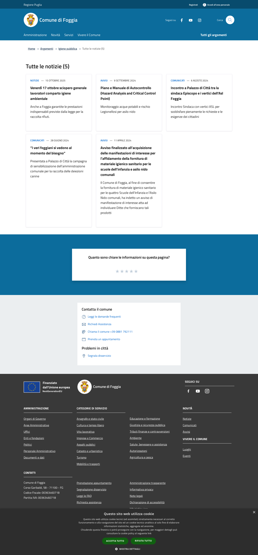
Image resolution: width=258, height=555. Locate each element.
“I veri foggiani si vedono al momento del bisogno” (51, 150)
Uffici (27, 431)
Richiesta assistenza (89, 502)
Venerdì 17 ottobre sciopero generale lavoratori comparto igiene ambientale (58, 93)
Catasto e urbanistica (89, 451)
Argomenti (46, 48)
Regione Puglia (33, 5)
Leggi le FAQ (84, 496)
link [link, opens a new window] (149, 533)
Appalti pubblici (86, 444)
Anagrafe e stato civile (90, 419)
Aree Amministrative (36, 425)
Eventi (187, 456)
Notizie (34, 80)
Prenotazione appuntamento (94, 483)
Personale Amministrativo (39, 451)
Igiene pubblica (67, 48)
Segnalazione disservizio (91, 489)
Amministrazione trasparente (148, 483)
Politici (28, 444)
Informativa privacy (141, 489)
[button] (129, 549)
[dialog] (129, 532)
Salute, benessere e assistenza (148, 444)
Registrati (193, 4)
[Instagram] (198, 19)
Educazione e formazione (145, 418)
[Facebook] (180, 19)
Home (31, 48)
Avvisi (104, 80)
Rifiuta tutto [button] (143, 540)
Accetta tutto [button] (115, 540)
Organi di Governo (35, 419)
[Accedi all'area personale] (216, 5)
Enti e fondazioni (34, 438)
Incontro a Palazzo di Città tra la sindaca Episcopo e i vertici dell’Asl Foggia (197, 93)
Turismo (81, 457)
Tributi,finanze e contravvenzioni (150, 431)
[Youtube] (189, 19)
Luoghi (187, 449)
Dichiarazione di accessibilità (147, 502)
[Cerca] (230, 20)
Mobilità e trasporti (88, 464)
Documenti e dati (34, 457)
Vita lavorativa (85, 431)
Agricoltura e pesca (141, 457)
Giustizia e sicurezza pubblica (147, 425)
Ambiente (136, 438)
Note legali (136, 496)
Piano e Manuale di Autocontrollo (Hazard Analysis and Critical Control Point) (128, 93)
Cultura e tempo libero (90, 425)
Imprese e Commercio (90, 438)
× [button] (254, 512)
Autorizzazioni (138, 451)
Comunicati (178, 80)
